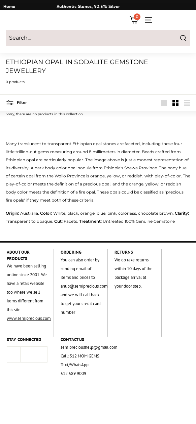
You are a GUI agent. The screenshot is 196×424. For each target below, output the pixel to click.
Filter (16, 102)
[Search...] (98, 38)
